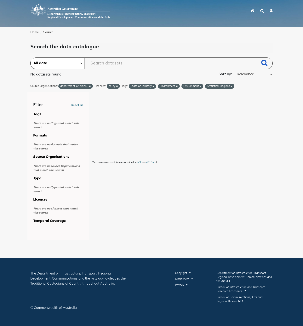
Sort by (225, 74)
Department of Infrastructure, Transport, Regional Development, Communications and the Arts (244, 277)
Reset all (77, 105)
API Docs (151, 162)
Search (48, 32)
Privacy (181, 285)
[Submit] (264, 63)
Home (34, 32)
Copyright (183, 273)
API (139, 162)
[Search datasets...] (151, 63)
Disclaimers (184, 279)
